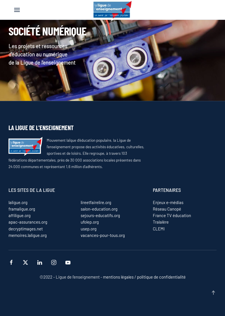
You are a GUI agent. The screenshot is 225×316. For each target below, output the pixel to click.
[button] (16, 10)
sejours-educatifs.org (100, 215)
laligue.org (17, 202)
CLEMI (159, 228)
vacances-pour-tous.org (103, 235)
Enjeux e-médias (168, 202)
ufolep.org (90, 221)
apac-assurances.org (27, 221)
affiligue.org (19, 215)
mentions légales (118, 276)
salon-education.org (99, 208)
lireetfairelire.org (96, 202)
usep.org (89, 228)
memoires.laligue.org (27, 235)
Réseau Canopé (167, 208)
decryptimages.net (25, 228)
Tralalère (161, 221)
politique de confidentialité (161, 276)
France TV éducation (172, 215)
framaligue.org (21, 208)
